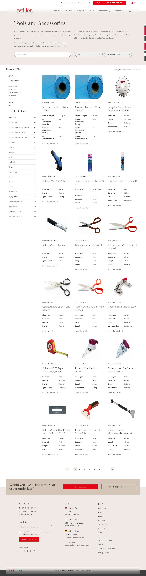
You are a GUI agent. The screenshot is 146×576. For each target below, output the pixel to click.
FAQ (88, 3)
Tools (10, 105)
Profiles (11, 99)
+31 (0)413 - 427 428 (28, 511)
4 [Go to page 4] (89, 469)
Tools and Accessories (133, 70)
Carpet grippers (14, 92)
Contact (81, 3)
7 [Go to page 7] (104, 469)
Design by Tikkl (89, 570)
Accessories (13, 86)
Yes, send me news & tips (29, 539)
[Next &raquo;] (113, 469)
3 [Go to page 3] (84, 469)
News (63, 3)
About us (71, 3)
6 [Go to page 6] (99, 469)
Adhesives (12, 89)
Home (116, 70)
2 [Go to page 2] (79, 469)
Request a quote (80, 487)
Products (122, 70)
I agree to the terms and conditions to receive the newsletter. (34, 533)
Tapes (11, 102)
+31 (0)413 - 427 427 (28, 508)
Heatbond (12, 96)
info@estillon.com (27, 514)
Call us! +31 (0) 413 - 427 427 (119, 487)
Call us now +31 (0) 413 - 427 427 (109, 3)
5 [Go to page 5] (94, 469)
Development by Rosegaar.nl (74, 570)
